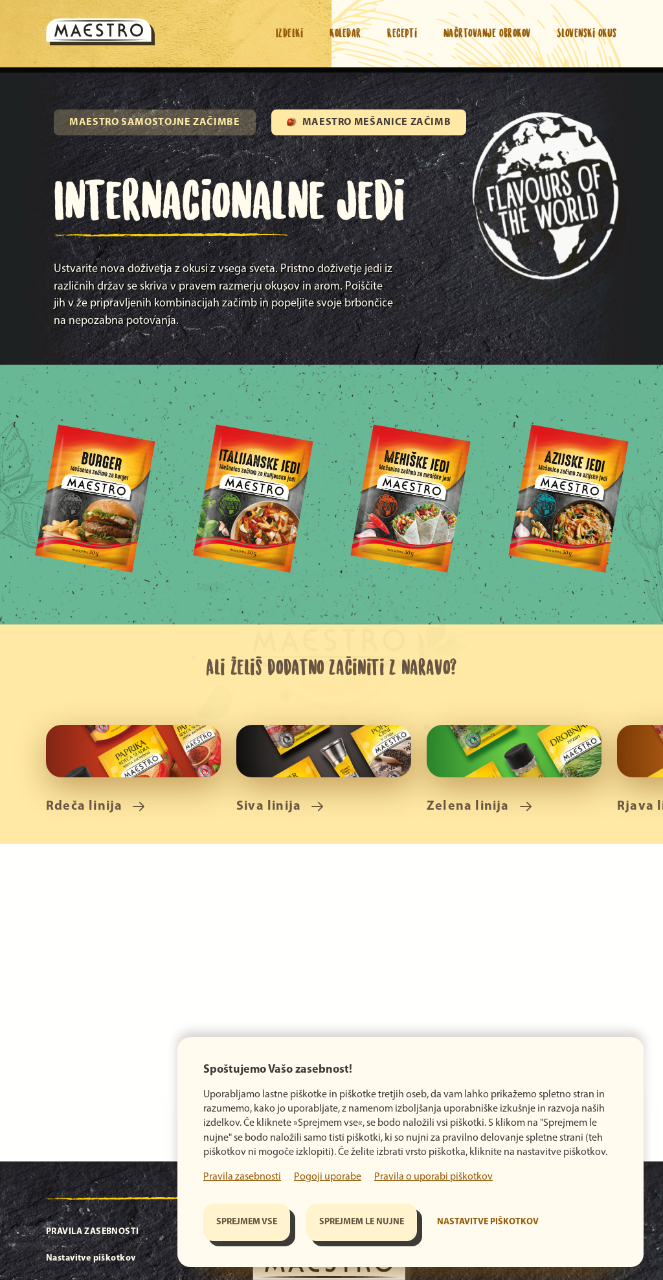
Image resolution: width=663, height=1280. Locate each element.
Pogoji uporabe (327, 1177)
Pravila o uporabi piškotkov (433, 1177)
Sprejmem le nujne (361, 1222)
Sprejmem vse (246, 1222)
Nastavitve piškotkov (488, 1222)
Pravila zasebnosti (242, 1177)
